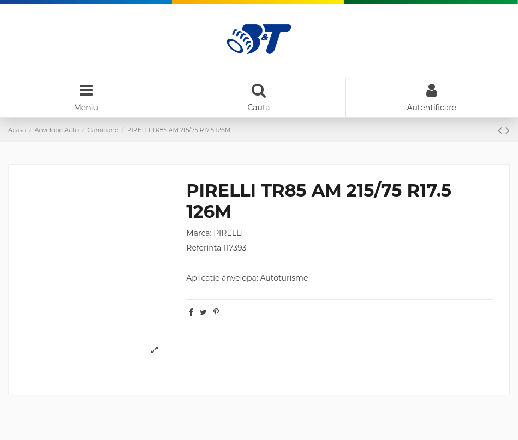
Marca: (198, 233)
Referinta (203, 248)
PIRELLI (228, 233)
